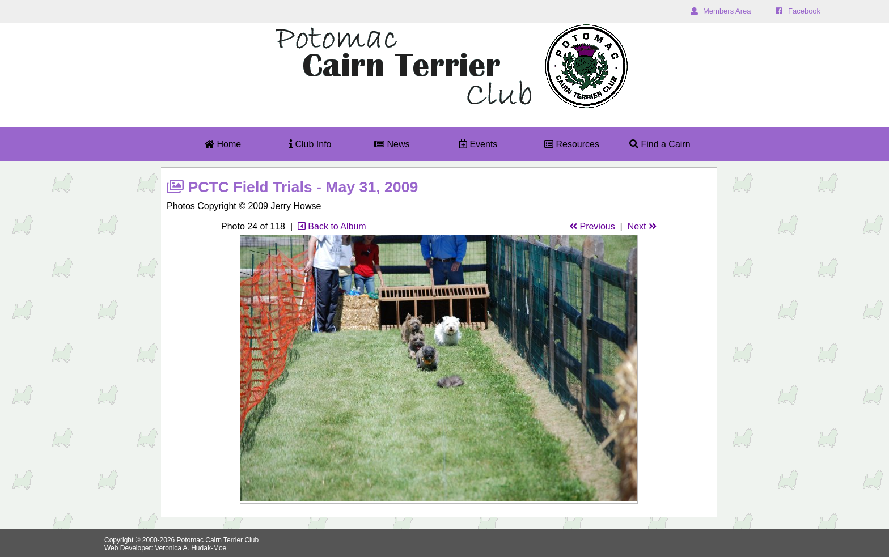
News (391, 144)
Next (642, 226)
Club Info (310, 144)
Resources (571, 144)
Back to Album (332, 226)
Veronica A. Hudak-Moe (190, 548)
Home (222, 144)
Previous (592, 226)
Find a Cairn (660, 144)
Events (478, 144)
